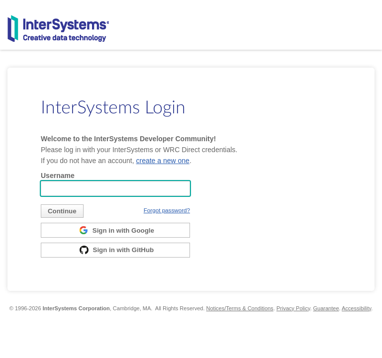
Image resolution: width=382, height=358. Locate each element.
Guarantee (326, 308)
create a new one (162, 161)
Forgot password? (167, 210)
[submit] (62, 211)
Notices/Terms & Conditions (240, 308)
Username (58, 175)
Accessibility (356, 308)
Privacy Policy (293, 308)
